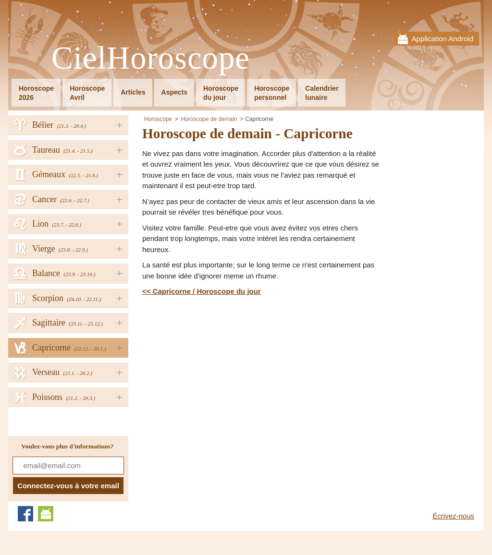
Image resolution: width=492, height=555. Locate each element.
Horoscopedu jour (220, 92)
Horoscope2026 (36, 92)
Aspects (174, 92)
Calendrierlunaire (321, 92)
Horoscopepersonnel (271, 92)
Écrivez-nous (453, 516)
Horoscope (158, 119)
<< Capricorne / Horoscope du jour (201, 291)
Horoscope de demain (209, 119)
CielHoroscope (150, 58)
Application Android (442, 39)
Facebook (25, 513)
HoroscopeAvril (87, 92)
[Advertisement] (223, 369)
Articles (133, 92)
